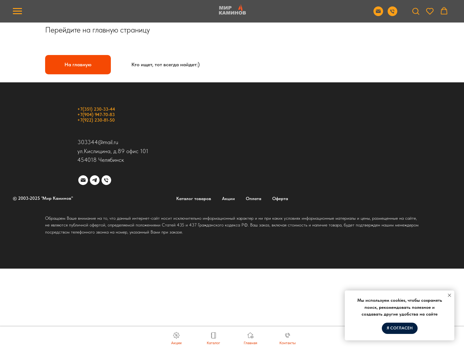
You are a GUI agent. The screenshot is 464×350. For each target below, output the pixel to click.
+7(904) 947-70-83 (96, 114)
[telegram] (95, 180)
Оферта (280, 198)
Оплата (253, 198)
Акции (228, 198)
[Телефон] (106, 180)
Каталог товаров (193, 198)
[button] (416, 11)
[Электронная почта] (83, 180)
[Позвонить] (392, 14)
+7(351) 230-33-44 (96, 109)
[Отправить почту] (378, 14)
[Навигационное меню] (17, 11)
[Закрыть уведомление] (449, 295)
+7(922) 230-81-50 (96, 120)
